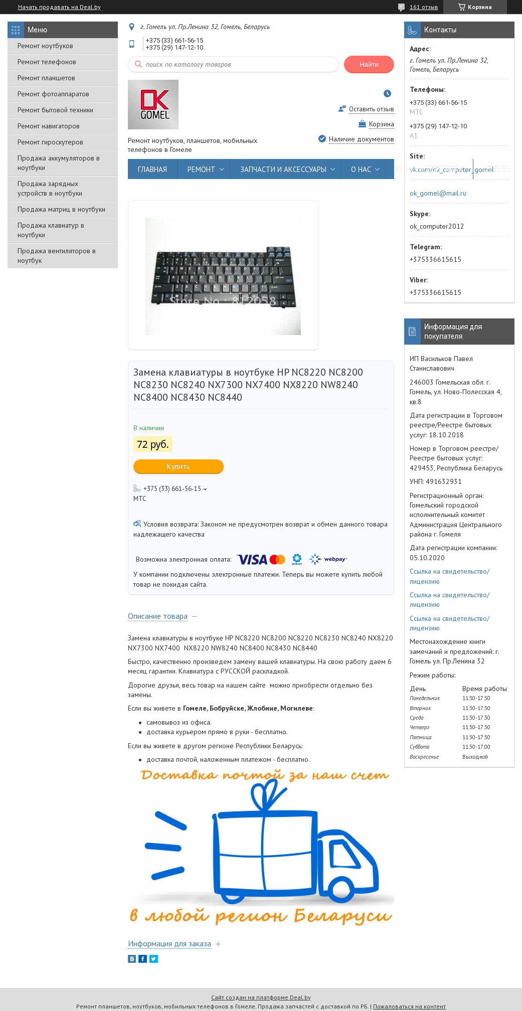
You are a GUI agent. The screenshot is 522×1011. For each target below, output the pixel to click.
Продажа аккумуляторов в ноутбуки (59, 162)
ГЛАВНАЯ (152, 169)
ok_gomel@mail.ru (438, 193)
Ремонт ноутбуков (45, 45)
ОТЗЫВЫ (497, 169)
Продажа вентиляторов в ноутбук (57, 255)
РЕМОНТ (202, 169)
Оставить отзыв (371, 109)
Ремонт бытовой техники (55, 109)
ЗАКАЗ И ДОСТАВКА (429, 169)
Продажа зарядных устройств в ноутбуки (50, 188)
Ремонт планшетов (46, 77)
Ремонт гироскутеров (50, 141)
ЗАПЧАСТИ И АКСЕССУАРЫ (283, 169)
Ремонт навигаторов (49, 125)
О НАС (361, 169)
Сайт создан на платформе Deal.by (261, 997)
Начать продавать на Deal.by (59, 7)
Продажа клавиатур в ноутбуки (51, 230)
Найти (369, 64)
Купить (178, 466)
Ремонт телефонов (47, 61)
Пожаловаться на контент (409, 1006)
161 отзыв (424, 7)
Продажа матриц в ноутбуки (61, 209)
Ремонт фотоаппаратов (53, 93)
